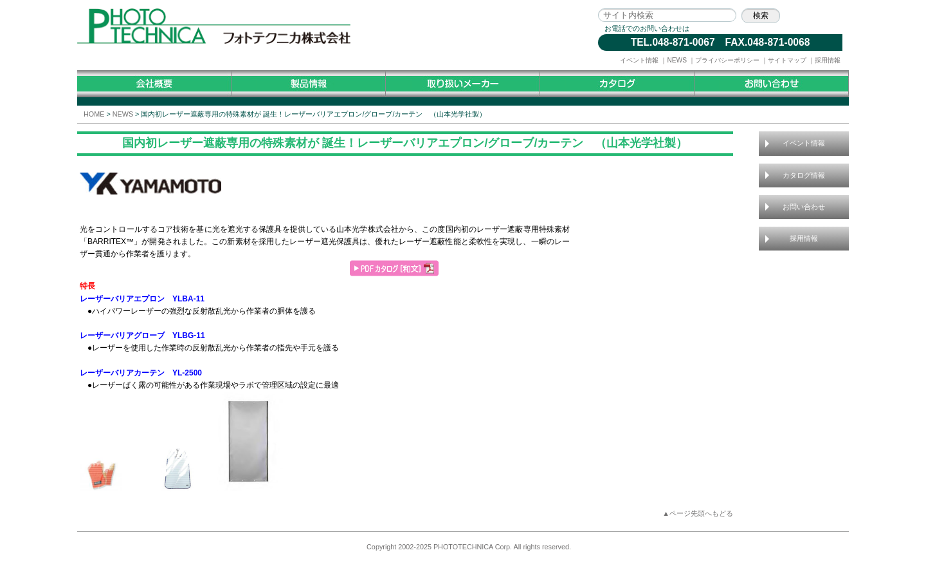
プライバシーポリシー (727, 60)
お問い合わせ (804, 207)
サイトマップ (787, 60)
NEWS (677, 60)
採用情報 (827, 60)
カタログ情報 (804, 175)
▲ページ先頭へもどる (697, 513)
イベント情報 (639, 60)
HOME (94, 114)
